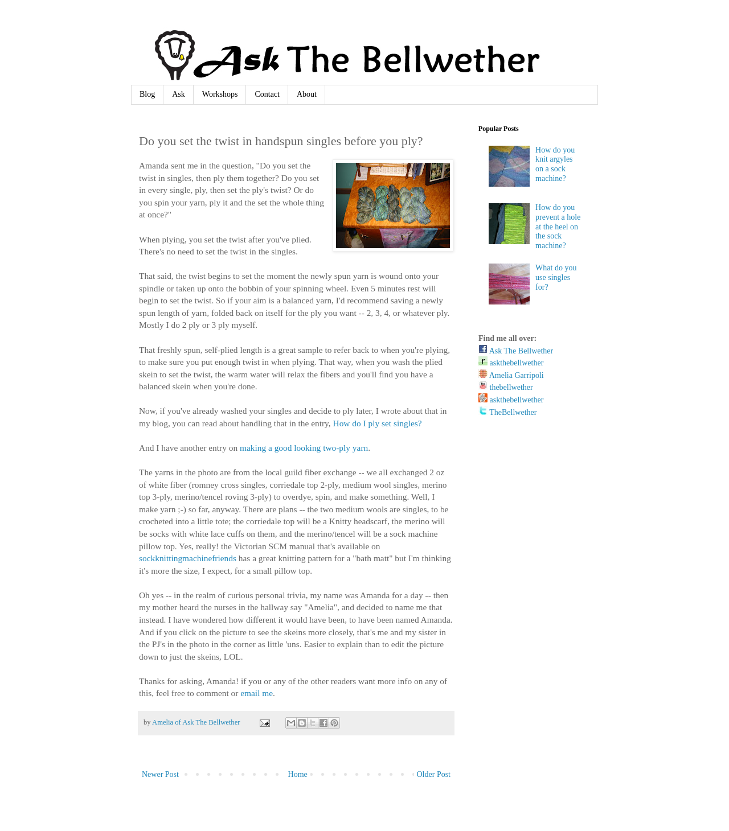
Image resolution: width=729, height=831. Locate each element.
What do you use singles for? (555, 277)
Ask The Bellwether (515, 351)
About (307, 94)
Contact (267, 94)
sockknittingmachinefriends (187, 558)
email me (256, 693)
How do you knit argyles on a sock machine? (555, 164)
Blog (147, 94)
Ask (178, 94)
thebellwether (505, 387)
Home (298, 774)
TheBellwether (507, 412)
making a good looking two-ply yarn (304, 447)
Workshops (220, 94)
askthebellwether (510, 363)
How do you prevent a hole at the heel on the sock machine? (557, 226)
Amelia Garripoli (511, 375)
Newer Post (160, 774)
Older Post (434, 774)
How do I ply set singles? (377, 423)
